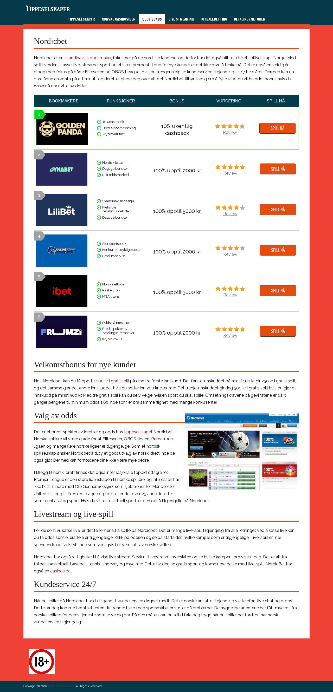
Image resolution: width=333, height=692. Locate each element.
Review (230, 132)
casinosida (60, 571)
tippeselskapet (138, 431)
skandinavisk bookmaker (88, 57)
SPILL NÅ (277, 128)
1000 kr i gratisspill (111, 380)
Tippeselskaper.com (61, 686)
